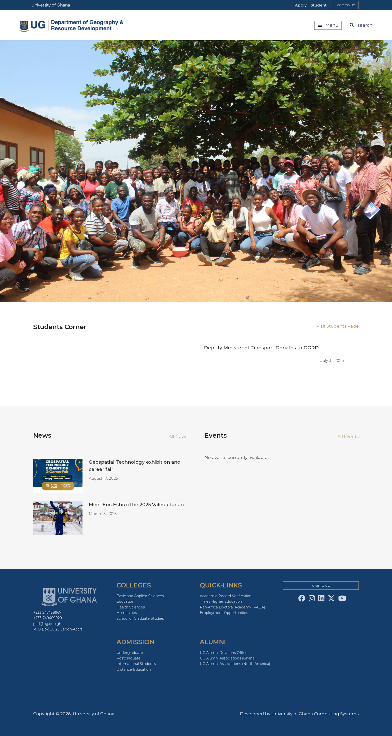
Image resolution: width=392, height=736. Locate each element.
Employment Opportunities (224, 612)
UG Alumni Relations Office (224, 652)
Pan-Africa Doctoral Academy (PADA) (232, 607)
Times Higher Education (221, 601)
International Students (136, 663)
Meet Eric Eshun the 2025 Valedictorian (136, 504)
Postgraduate (128, 658)
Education (125, 601)
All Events (348, 436)
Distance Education (133, 669)
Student (318, 5)
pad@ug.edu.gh (47, 623)
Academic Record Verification (226, 596)
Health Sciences (130, 607)
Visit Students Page (337, 326)
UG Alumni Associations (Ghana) (228, 658)
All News (178, 436)
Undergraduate (129, 652)
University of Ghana (50, 5)
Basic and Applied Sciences (140, 596)
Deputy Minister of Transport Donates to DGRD (261, 348)
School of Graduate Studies (140, 618)
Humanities (126, 612)
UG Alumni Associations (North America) (235, 663)
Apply (300, 5)
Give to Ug (346, 5)
